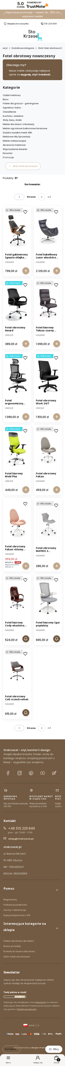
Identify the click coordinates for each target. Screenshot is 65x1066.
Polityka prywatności (15, 904)
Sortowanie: (32, 184)
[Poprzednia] (4, 14)
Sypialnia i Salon (12, 107)
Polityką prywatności (27, 1009)
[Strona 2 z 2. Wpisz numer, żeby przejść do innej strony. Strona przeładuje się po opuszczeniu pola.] (41, 196)
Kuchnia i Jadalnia (13, 116)
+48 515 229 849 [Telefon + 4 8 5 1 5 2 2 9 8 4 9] (21, 828)
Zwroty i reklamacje (14, 910)
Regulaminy (10, 899)
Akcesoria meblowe (14, 145)
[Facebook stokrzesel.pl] (8, 773)
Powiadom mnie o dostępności (25, 638)
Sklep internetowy (31, 1047)
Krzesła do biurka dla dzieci (19, 951)
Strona (31, 197)
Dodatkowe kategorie (23, 48)
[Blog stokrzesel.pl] (54, 773)
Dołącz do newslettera (20, 996)
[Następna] (61, 14)
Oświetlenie (9, 111)
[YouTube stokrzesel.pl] (43, 773)
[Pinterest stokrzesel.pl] (31, 773)
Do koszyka (25, 270)
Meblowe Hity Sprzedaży (16, 136)
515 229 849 (50, 23)
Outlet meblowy (12, 95)
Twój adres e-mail (14, 992)
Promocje (8, 157)
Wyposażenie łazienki (15, 149)
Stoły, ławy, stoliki (12, 120)
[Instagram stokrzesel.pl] (20, 773)
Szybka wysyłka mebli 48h (17, 132)
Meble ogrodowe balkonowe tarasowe (25, 128)
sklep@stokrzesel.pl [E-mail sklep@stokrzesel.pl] (21, 838)
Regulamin (40, 1002)
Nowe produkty (12, 946)
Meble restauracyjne (14, 140)
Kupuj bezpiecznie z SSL (17, 915)
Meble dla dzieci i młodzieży (18, 124)
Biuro (5, 99)
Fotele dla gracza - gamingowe (21, 103)
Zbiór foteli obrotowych (50, 48)
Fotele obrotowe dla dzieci (18, 941)
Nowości (7, 153)
